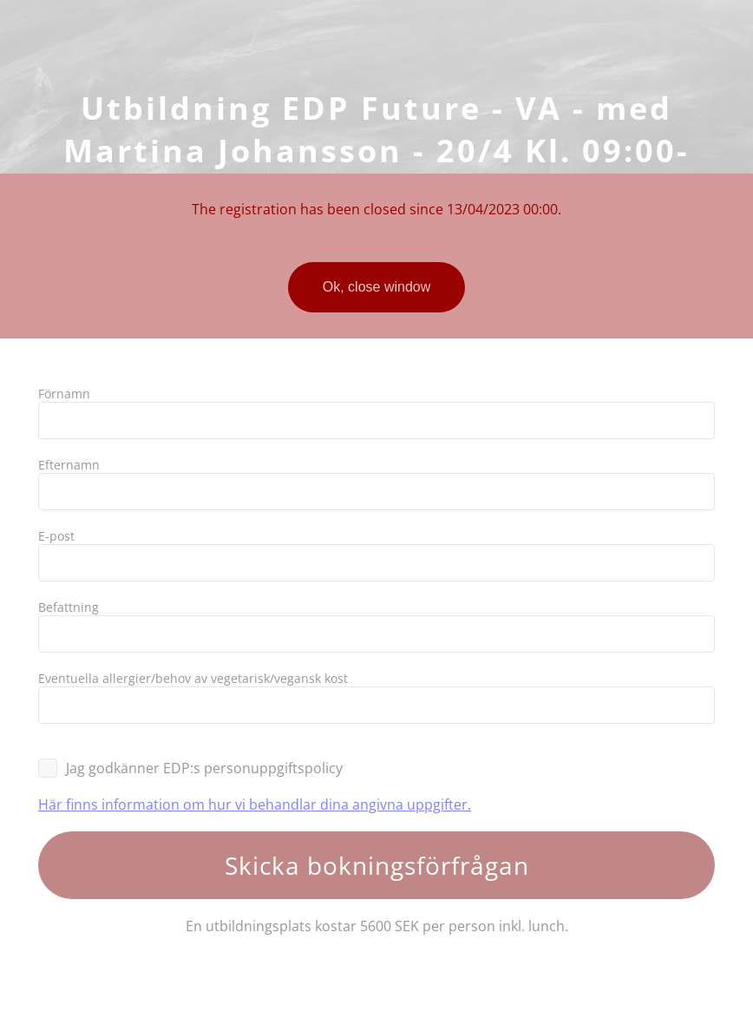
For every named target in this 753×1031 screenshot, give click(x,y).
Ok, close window (377, 286)
